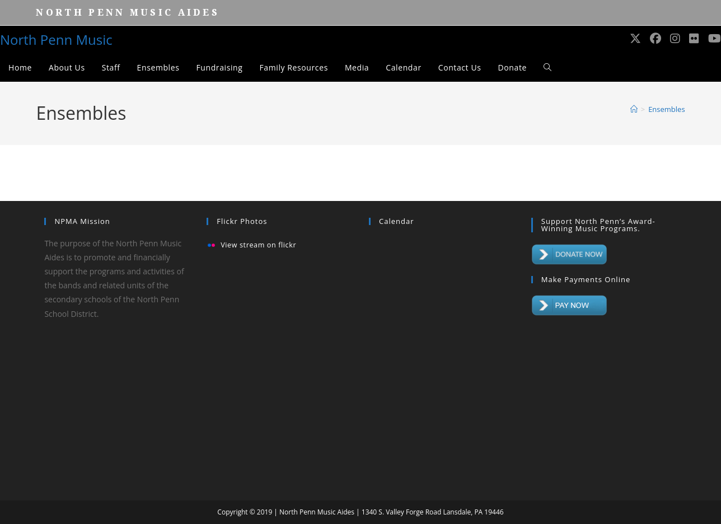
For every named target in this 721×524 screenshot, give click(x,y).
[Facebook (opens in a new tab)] (655, 38)
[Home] (634, 109)
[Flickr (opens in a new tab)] (694, 38)
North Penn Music (56, 39)
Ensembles (666, 109)
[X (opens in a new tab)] (635, 38)
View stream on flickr (258, 245)
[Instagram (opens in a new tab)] (675, 38)
